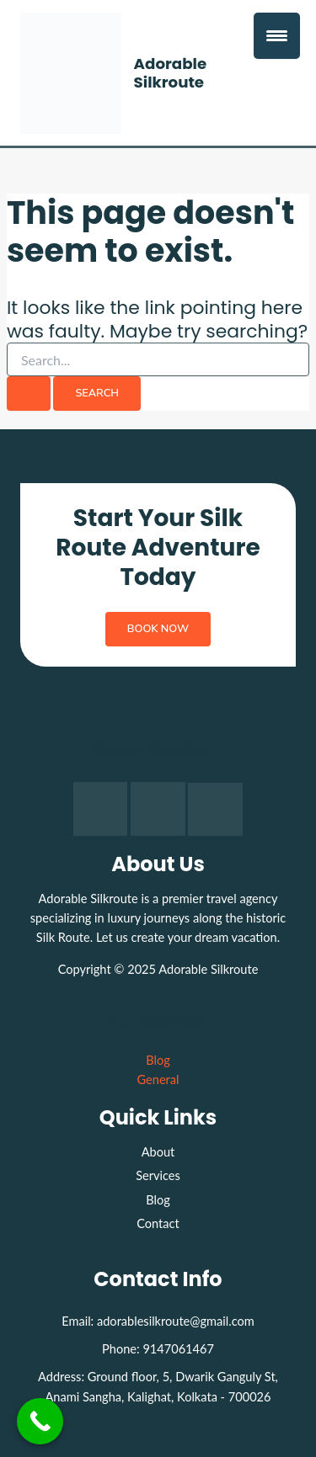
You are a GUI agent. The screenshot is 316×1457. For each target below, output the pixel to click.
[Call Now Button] (40, 1421)
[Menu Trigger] (277, 36)
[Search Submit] (29, 393)
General (158, 1079)
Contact (158, 1223)
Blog (158, 1060)
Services (158, 1175)
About (158, 1152)
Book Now (158, 628)
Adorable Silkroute (170, 73)
